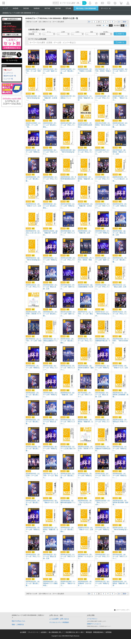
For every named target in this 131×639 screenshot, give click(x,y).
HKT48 (47, 8)
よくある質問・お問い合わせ (59, 619)
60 (107, 25)
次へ (119, 22)
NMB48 (37, 8)
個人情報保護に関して (56, 632)
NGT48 (57, 8)
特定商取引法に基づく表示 (75, 632)
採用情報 (109, 632)
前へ (89, 22)
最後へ (125, 22)
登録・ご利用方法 (18, 624)
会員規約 (44, 632)
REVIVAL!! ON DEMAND (86, 8)
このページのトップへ (122, 610)
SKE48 (26, 8)
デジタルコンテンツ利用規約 (59, 622)
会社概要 (23, 632)
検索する (121, 42)
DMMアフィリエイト (94, 624)
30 (103, 25)
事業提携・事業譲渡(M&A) (95, 632)
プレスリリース (33, 632)
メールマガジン (92, 619)
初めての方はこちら (18, 621)
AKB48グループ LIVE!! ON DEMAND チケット (20, 13)
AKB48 (15, 8)
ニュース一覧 (8, 79)
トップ (5, 8)
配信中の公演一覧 (10, 76)
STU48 (68, 8)
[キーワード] (70, 3)
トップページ (8, 73)
